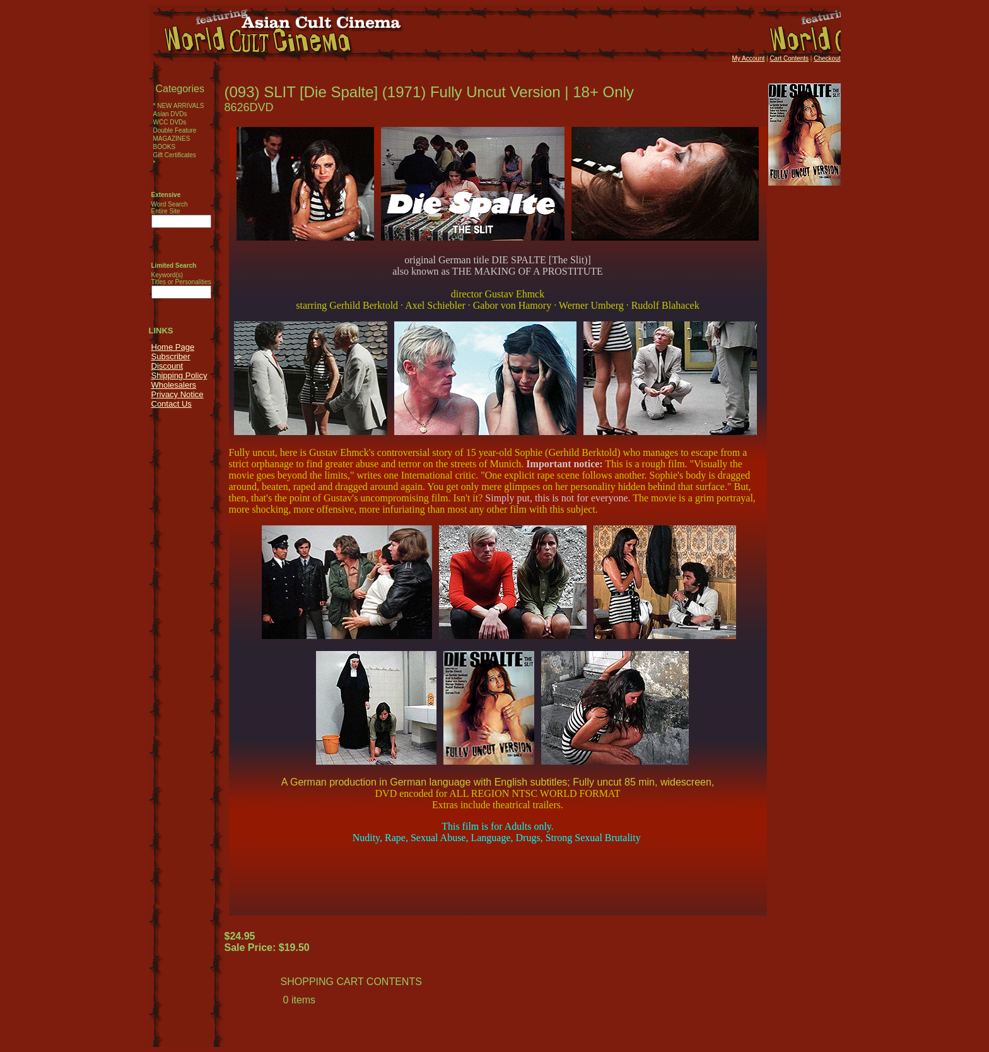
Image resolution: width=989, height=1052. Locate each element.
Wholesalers (174, 385)
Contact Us (171, 404)
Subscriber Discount (170, 361)
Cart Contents (789, 58)
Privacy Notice (177, 394)
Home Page (173, 347)
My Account (748, 58)
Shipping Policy (179, 375)
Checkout (827, 58)
